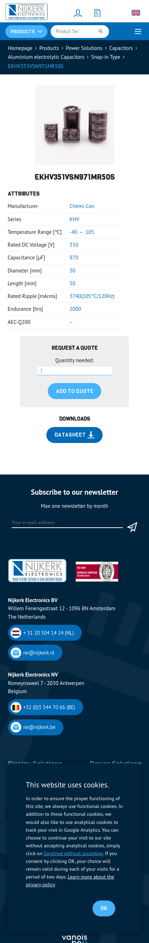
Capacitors (121, 48)
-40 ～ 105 (82, 232)
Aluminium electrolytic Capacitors (46, 57)
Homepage (20, 48)
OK (104, 908)
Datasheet (75, 434)
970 (74, 257)
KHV (75, 219)
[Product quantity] (74, 371)
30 (72, 270)
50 (72, 283)
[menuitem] (136, 13)
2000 (75, 308)
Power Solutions (84, 48)
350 (74, 244)
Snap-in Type (105, 57)
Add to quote (74, 391)
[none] (136, 13)
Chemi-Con (82, 206)
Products (49, 48)
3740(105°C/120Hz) (92, 296)
